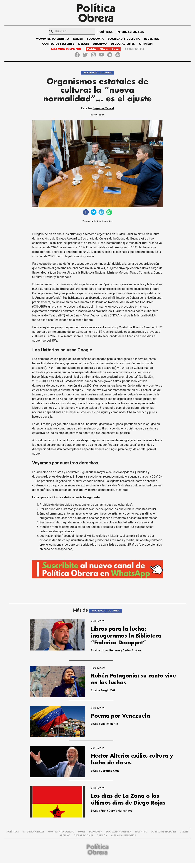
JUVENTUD (151, 39)
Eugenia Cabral (103, 108)
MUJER (78, 39)
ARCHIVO (100, 44)
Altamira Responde (123, 836)
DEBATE (83, 44)
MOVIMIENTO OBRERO (52, 39)
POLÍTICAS (105, 32)
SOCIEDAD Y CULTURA (124, 39)
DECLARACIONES (123, 44)
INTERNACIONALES (130, 32)
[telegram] (101, 212)
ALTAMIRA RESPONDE (66, 49)
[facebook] (86, 212)
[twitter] (94, 212)
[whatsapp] (109, 212)
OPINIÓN (146, 44)
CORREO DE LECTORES (58, 44)
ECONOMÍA (95, 39)
